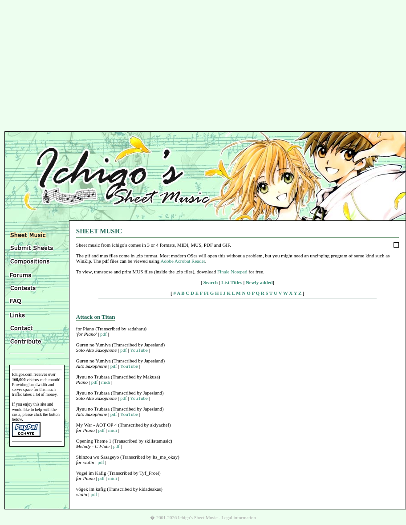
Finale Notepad (232, 271)
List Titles (231, 282)
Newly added (259, 282)
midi (105, 382)
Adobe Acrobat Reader (182, 261)
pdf (103, 334)
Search (210, 282)
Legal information (239, 517)
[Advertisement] (203, 66)
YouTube (139, 350)
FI (206, 293)
